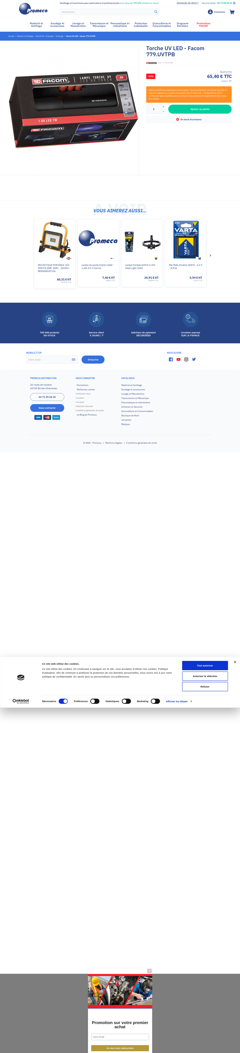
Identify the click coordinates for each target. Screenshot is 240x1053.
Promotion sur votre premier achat (120, 538)
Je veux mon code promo (120, 561)
